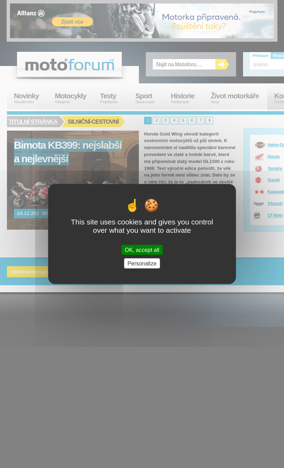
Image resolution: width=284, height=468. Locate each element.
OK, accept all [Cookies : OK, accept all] (142, 250)
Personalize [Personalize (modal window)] (142, 263)
